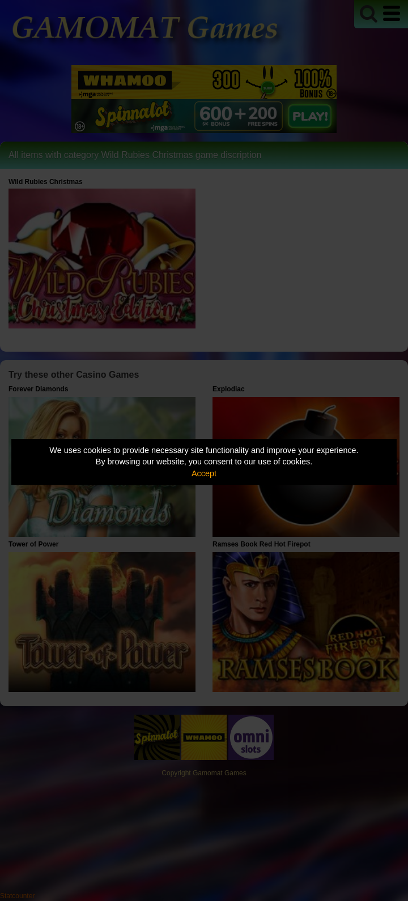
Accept (204, 473)
